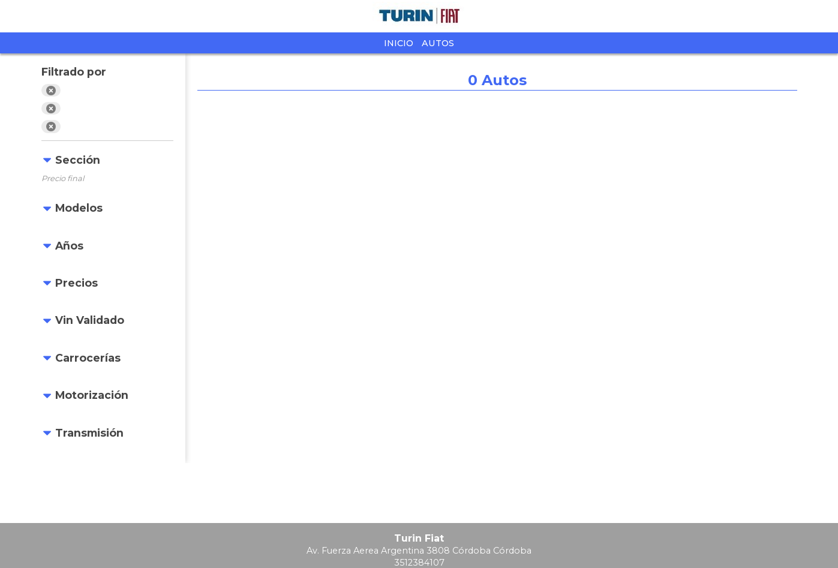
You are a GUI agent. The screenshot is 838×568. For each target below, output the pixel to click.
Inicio (398, 43)
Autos (438, 43)
